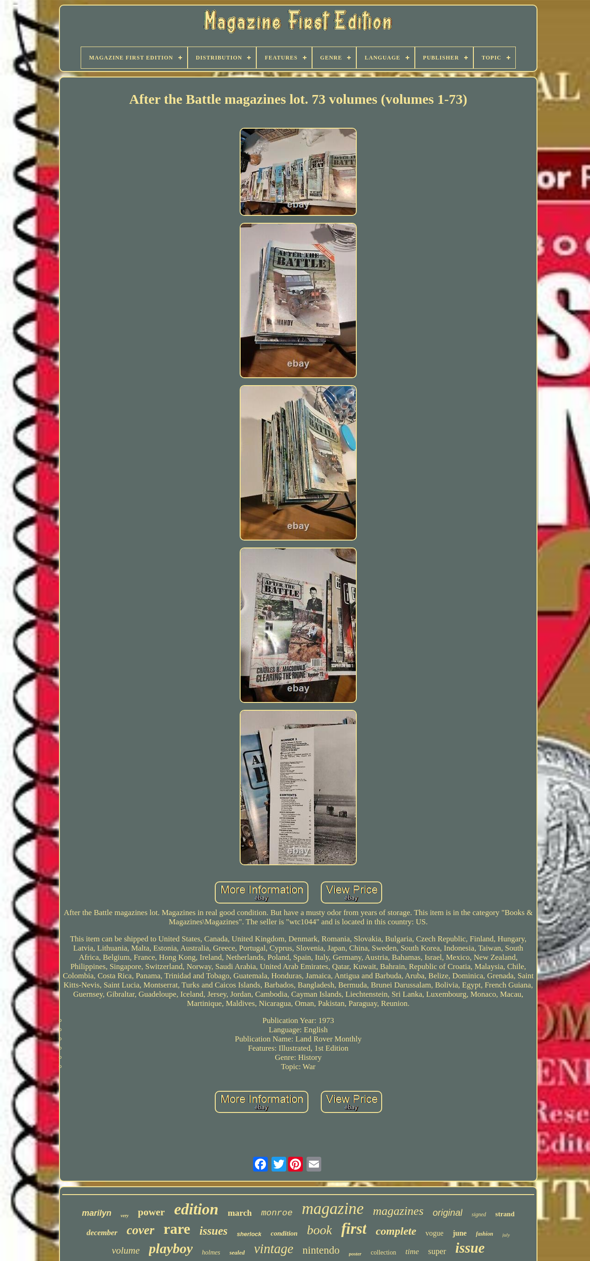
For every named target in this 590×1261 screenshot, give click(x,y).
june (459, 1233)
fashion (484, 1234)
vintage (273, 1248)
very (125, 1215)
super (437, 1251)
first (353, 1228)
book (319, 1230)
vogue (434, 1233)
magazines (398, 1211)
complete (396, 1231)
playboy (171, 1248)
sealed (237, 1252)
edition (196, 1209)
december (102, 1232)
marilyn (97, 1213)
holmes (211, 1252)
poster (355, 1253)
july (506, 1234)
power (151, 1212)
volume (126, 1250)
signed (479, 1214)
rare (177, 1228)
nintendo (321, 1250)
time (412, 1251)
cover (140, 1230)
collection (383, 1252)
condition (284, 1233)
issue (470, 1248)
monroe (276, 1213)
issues (214, 1231)
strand (505, 1214)
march (240, 1213)
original (447, 1212)
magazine (333, 1209)
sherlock (249, 1234)
